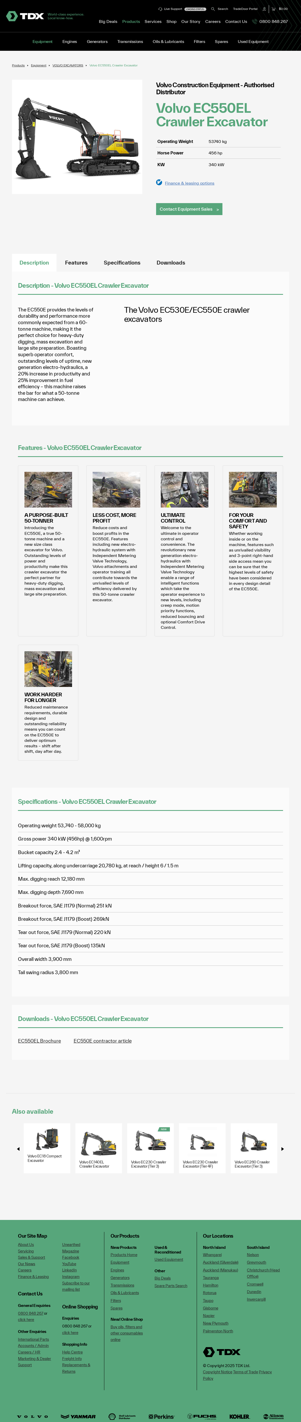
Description (34, 263)
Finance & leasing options (189, 183)
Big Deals (108, 21)
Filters (199, 41)
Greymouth (256, 1262)
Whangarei (212, 1254)
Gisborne (210, 1308)
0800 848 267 (270, 21)
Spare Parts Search (171, 1285)
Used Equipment (253, 41)
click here (26, 1319)
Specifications (122, 263)
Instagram (71, 1276)
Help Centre (72, 1352)
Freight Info (72, 1358)
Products (18, 65)
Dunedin (254, 1291)
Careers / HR (29, 1352)
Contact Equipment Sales (186, 208)
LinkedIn (69, 1270)
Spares (221, 41)
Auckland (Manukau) (220, 1270)
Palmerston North (218, 1331)
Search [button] (219, 8)
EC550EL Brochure (39, 1041)
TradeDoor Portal (245, 8)
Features (76, 263)
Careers (213, 21)
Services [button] (153, 21)
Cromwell (255, 1284)
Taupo (208, 1300)
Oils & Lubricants (168, 41)
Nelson (253, 1254)
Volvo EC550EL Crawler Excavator (113, 65)
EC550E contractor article (103, 1041)
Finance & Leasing (33, 1276)
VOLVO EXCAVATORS (68, 65)
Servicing (26, 1251)
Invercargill (256, 1299)
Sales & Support (31, 1257)
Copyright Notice (217, 1372)
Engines (69, 41)
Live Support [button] (182, 9)
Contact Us (236, 21)
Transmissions (130, 41)
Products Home (124, 1254)
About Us (26, 1244)
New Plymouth (215, 1323)
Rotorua (209, 1293)
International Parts (33, 1339)
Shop (171, 21)
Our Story (190, 21)
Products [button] (131, 21)
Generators (97, 41)
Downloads (171, 263)
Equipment (43, 41)
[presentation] (18, 1149)
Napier (209, 1315)
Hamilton (210, 1285)
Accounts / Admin (33, 1345)
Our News (26, 1264)
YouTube (69, 1264)
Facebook (70, 1257)
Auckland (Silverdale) (220, 1262)
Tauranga (211, 1277)
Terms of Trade (245, 1372)
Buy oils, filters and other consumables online (127, 1333)
